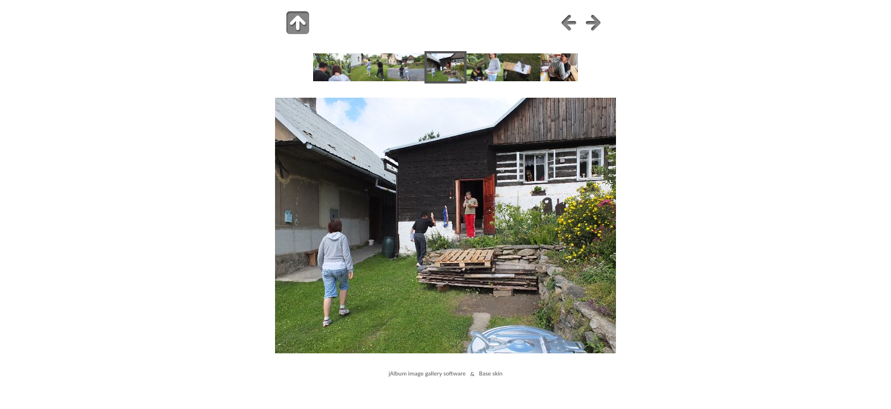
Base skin (490, 374)
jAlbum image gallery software (427, 374)
